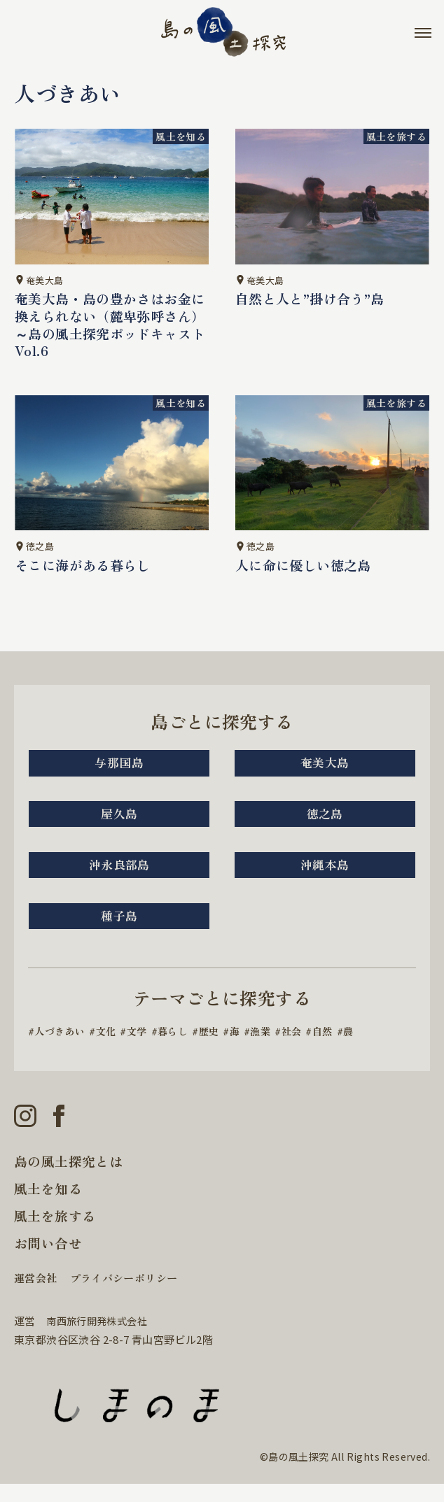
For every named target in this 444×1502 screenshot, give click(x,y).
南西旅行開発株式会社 (100, 1331)
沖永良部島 (119, 869)
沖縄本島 (325, 869)
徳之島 (324, 816)
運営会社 (37, 1288)
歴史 (222, 1038)
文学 (144, 1038)
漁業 (277, 1038)
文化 (112, 1038)
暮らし (183, 1038)
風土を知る (49, 1197)
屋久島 (119, 816)
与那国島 (119, 764)
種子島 (119, 922)
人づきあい (62, 1038)
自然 (343, 1038)
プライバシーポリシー (130, 1288)
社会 (310, 1038)
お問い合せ (49, 1253)
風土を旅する (56, 1225)
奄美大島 (325, 764)
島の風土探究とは (71, 1169)
